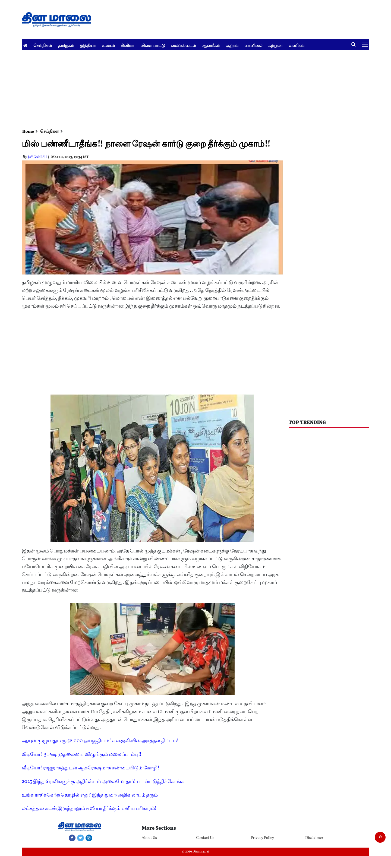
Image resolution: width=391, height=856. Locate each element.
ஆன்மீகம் (211, 45)
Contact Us (205, 838)
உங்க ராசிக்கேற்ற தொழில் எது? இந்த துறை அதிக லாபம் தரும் (90, 795)
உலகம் (108, 45)
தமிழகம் (66, 45)
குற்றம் (232, 45)
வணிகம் (296, 45)
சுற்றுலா (275, 45)
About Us (149, 838)
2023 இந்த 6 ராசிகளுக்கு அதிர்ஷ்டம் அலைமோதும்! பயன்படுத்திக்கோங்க (103, 781)
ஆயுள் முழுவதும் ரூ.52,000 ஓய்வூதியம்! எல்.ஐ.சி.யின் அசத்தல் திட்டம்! (100, 741)
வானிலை (253, 45)
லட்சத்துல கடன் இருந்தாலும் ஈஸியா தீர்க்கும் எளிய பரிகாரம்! (89, 808)
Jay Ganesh (37, 157)
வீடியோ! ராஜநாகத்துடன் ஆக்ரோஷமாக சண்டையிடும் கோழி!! (91, 768)
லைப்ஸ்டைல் (183, 45)
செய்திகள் (42, 45)
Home (28, 132)
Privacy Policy (262, 838)
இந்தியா (88, 45)
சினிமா (127, 45)
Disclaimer (314, 838)
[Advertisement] (185, 88)
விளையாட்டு (152, 45)
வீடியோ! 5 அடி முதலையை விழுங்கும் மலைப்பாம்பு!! (81, 754)
